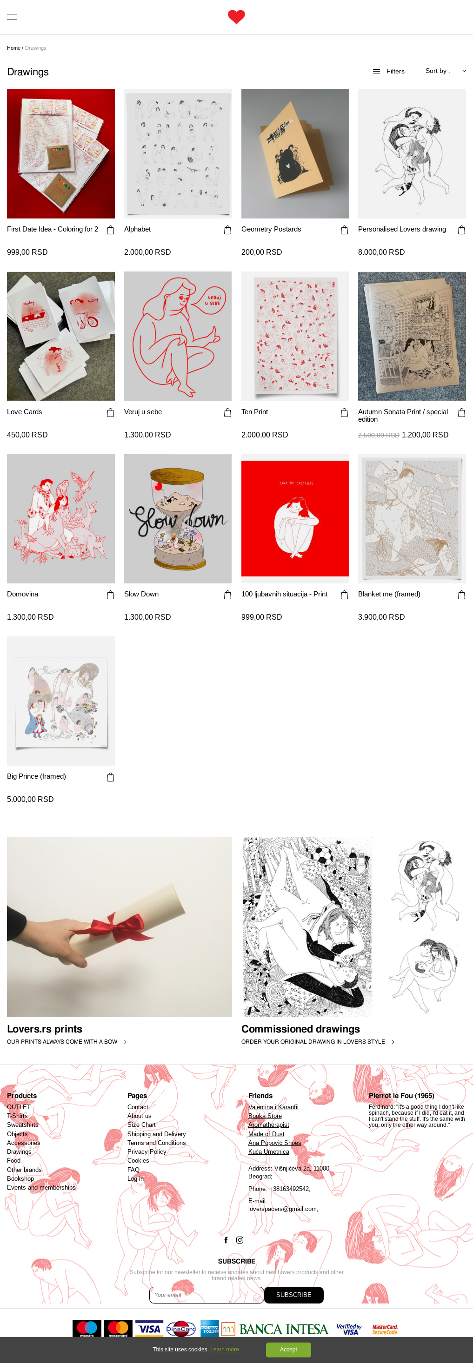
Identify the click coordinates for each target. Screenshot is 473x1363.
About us (139, 1116)
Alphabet (137, 229)
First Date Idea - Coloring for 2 (52, 229)
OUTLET (19, 1107)
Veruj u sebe (143, 412)
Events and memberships (41, 1187)
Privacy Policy (147, 1152)
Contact (137, 1107)
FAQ (133, 1170)
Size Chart (141, 1125)
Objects (17, 1134)
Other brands (24, 1170)
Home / (15, 48)
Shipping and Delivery (156, 1134)
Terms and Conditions (156, 1143)
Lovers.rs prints (44, 1029)
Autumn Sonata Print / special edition (403, 415)
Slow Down (141, 594)
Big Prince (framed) (36, 776)
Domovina (22, 594)
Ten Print (254, 412)
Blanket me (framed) (389, 594)
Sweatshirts (23, 1125)
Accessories (23, 1143)
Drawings (19, 1152)
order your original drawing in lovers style (313, 1042)
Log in (135, 1179)
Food (13, 1161)
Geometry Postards (271, 229)
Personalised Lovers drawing (402, 229)
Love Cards (24, 412)
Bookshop (20, 1179)
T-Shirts (17, 1116)
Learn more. (225, 1349)
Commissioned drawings (300, 1029)
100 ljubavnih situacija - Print (284, 594)
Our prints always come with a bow (62, 1042)
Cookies (138, 1161)
